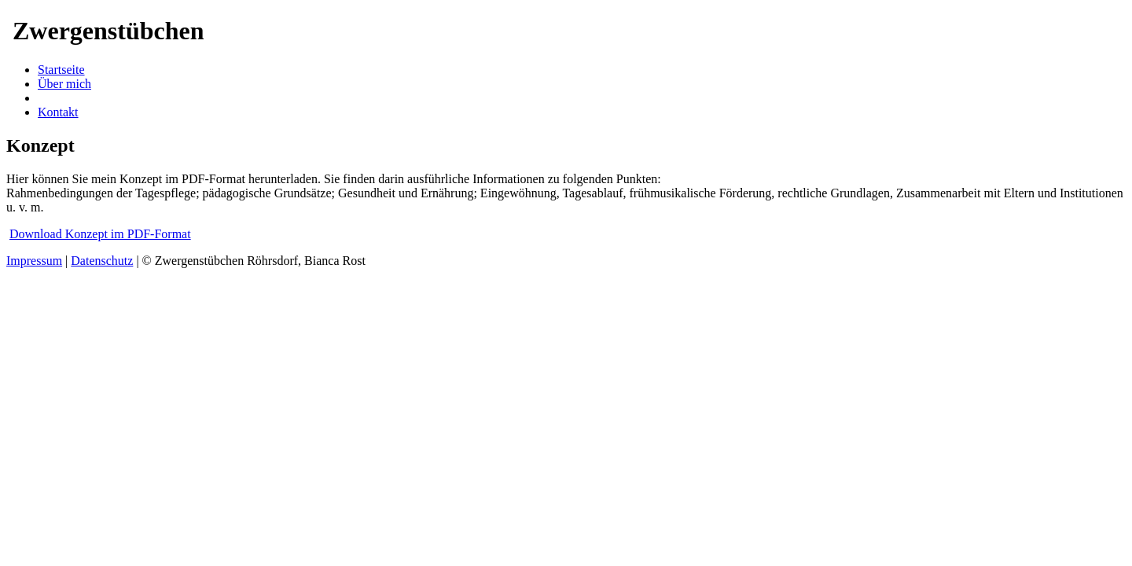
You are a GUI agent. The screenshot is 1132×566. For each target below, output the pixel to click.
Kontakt (58, 112)
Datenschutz (102, 260)
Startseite (61, 69)
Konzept (59, 98)
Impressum (34, 260)
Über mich (64, 83)
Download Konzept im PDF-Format (100, 234)
